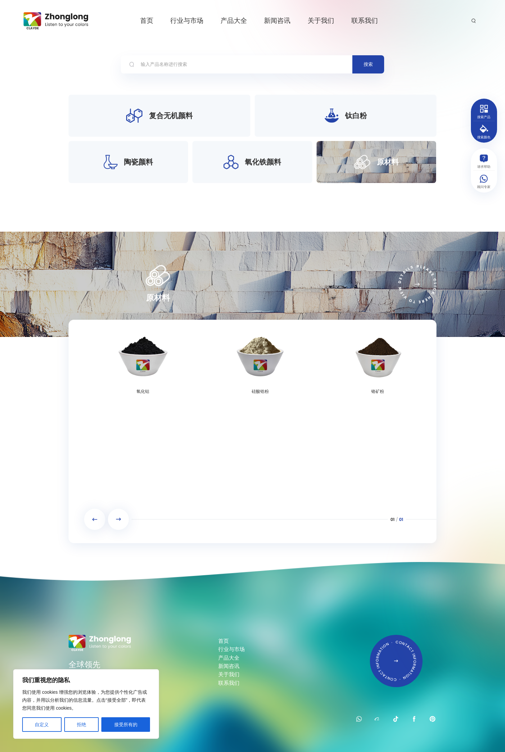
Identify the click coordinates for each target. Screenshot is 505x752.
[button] (94, 519)
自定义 (42, 724)
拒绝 (81, 724)
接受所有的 (125, 724)
